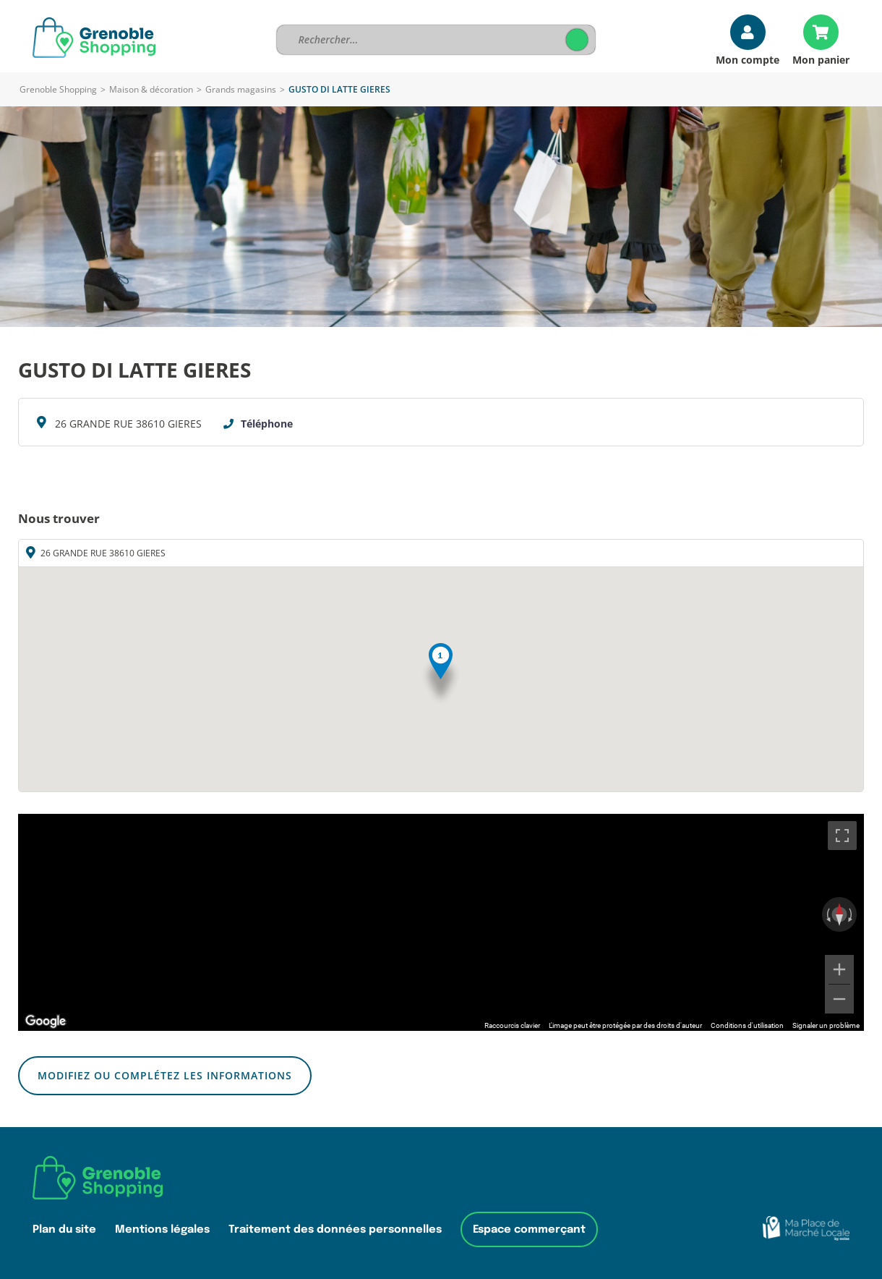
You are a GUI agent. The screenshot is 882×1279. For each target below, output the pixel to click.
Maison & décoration (151, 89)
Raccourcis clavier (512, 1025)
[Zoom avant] (839, 969)
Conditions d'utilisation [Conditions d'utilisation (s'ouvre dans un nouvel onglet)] (747, 1025)
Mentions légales (162, 1229)
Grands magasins (240, 89)
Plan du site (64, 1229)
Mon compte (747, 59)
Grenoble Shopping (58, 89)
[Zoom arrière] (839, 999)
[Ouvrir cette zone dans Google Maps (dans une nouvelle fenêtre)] (45, 1021)
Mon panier (820, 59)
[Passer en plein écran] (842, 835)
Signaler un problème (826, 1025)
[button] (441, 674)
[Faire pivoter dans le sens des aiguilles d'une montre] (852, 914)
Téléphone (267, 423)
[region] (441, 922)
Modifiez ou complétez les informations (165, 1075)
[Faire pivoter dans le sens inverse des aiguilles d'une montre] (827, 914)
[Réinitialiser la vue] (839, 914)
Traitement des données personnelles (335, 1229)
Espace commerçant (529, 1229)
